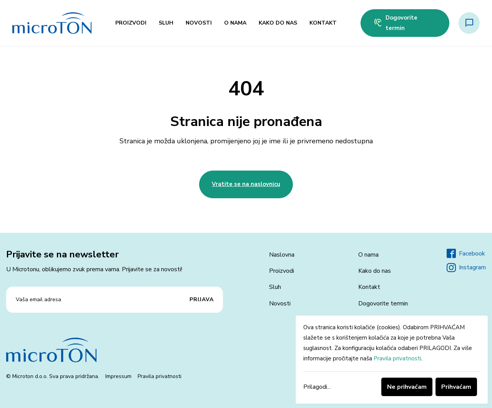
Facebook (466, 253)
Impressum (118, 376)
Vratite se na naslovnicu (246, 184)
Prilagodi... (317, 387)
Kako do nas (278, 23)
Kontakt (323, 23)
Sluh (166, 23)
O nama (235, 23)
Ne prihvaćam (407, 387)
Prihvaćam (456, 387)
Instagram (466, 267)
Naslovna (281, 254)
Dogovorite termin (395, 23)
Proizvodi (130, 23)
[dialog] (391, 359)
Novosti (199, 23)
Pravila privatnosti (159, 376)
